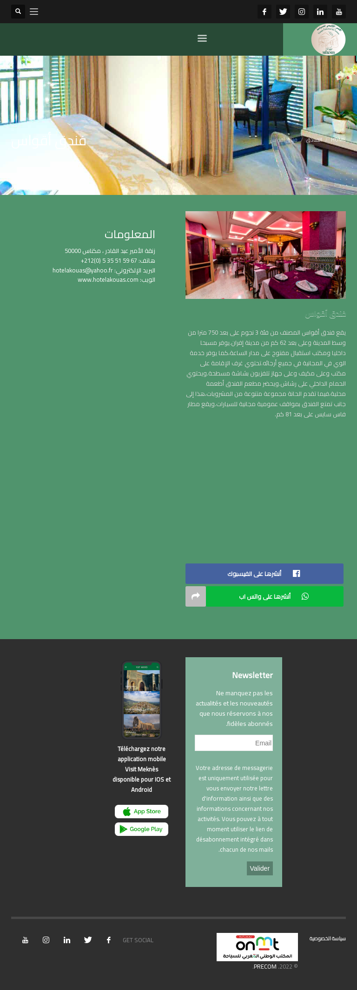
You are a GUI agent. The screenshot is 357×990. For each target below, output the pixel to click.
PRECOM (265, 966)
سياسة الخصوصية (328, 938)
